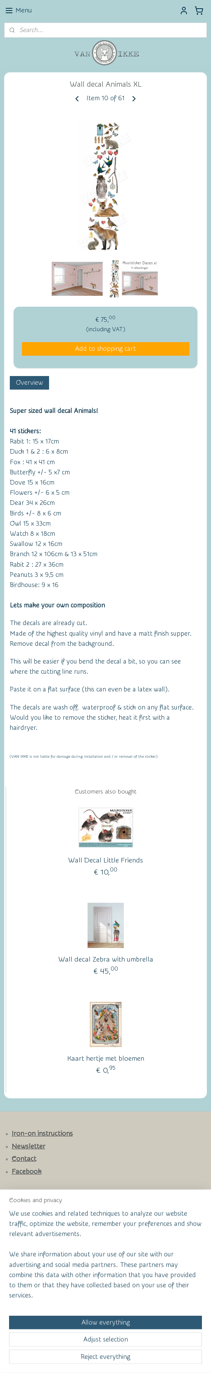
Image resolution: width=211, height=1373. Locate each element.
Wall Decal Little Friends (105, 860)
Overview (29, 382)
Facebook (27, 1172)
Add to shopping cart (105, 348)
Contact (24, 1159)
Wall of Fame (27, 1219)
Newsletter (28, 1146)
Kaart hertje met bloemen (105, 1058)
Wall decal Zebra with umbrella (106, 959)
